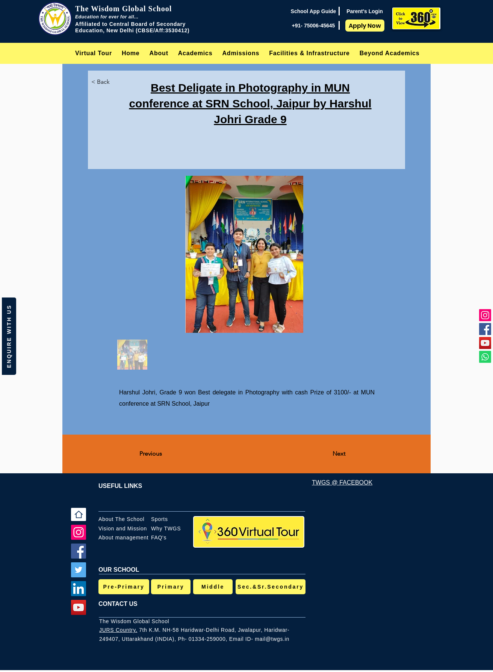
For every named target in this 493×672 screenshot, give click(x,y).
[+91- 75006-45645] (313, 26)
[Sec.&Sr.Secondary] (270, 586)
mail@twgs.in (272, 639)
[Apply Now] (364, 26)
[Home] (78, 514)
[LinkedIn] (78, 588)
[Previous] (164, 454)
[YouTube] (485, 343)
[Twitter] (78, 569)
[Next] (326, 454)
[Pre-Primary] (123, 586)
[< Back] (106, 81)
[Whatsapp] (485, 357)
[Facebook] (485, 329)
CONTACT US (118, 604)
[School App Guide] (313, 11)
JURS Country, (118, 630)
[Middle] (213, 586)
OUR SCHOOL (118, 569)
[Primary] (171, 586)
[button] (159, 53)
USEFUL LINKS (120, 486)
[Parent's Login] (364, 11)
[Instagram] (485, 315)
